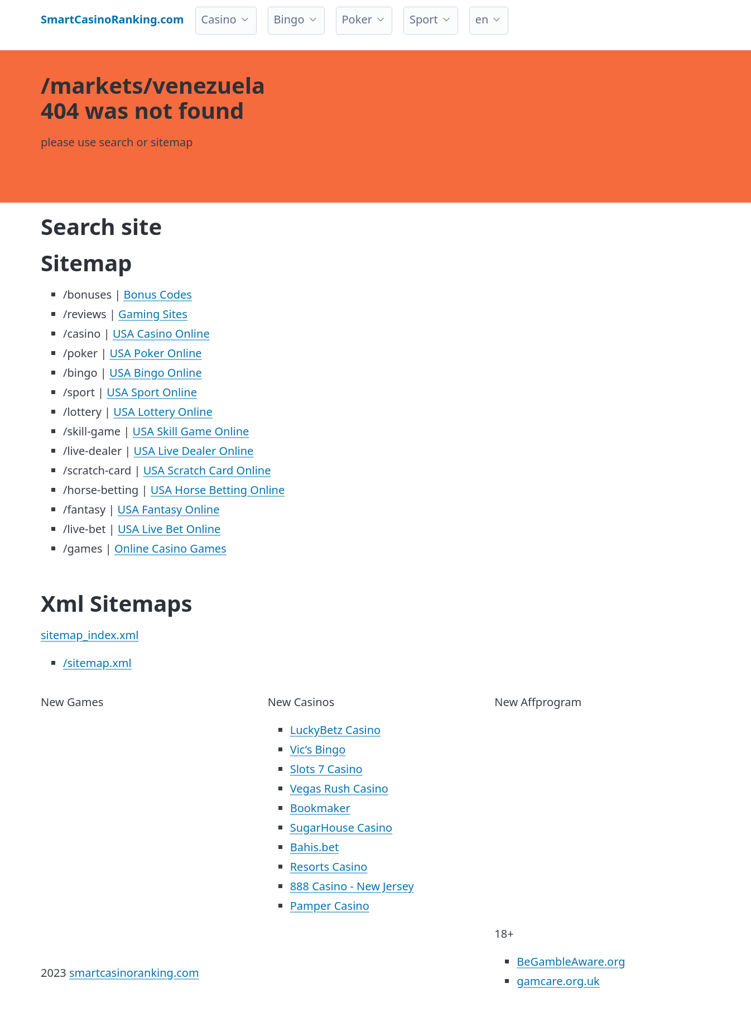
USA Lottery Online (162, 411)
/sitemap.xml (97, 662)
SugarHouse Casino (341, 827)
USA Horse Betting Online (218, 489)
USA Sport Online (152, 392)
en (482, 19)
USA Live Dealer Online (194, 450)
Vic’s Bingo (318, 749)
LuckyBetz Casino (335, 729)
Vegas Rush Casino (339, 788)
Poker (357, 19)
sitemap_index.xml (89, 634)
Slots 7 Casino (326, 768)
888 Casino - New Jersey (352, 886)
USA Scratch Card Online (207, 470)
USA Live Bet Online (169, 528)
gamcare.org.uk (558, 981)
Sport (424, 19)
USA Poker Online (155, 353)
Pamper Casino (329, 905)
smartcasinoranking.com (134, 972)
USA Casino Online (161, 333)
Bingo (289, 19)
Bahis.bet (314, 847)
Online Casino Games (170, 548)
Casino (219, 19)
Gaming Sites (152, 314)
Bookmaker (320, 808)
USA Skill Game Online (191, 431)
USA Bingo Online (155, 372)
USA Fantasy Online (169, 509)
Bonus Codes (157, 294)
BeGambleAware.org (571, 961)
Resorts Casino (329, 866)
